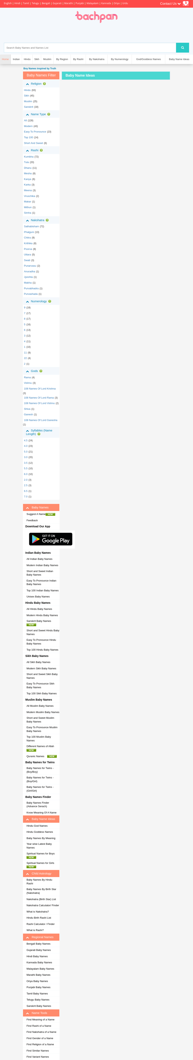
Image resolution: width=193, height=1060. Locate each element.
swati (27, 260)
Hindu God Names (37, 825)
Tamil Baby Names (37, 993)
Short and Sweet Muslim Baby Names (40, 719)
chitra (27, 237)
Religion (36, 83)
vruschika (29, 196)
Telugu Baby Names (38, 999)
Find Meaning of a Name (40, 1019)
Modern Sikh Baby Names (41, 668)
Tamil (26, 3)
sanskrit (28, 106)
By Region (62, 59)
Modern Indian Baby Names (42, 565)
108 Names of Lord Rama (39, 397)
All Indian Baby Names (39, 558)
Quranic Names (42, 756)
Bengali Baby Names (38, 943)
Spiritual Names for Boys (42, 855)
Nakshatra (38, 220)
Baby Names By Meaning (41, 838)
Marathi (68, 3)
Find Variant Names (38, 1056)
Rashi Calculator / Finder (41, 924)
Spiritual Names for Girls (41, 865)
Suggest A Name (41, 514)
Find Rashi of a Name (39, 1025)
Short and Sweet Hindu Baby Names (43, 632)
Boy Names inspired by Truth (39, 68)
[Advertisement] (112, 33)
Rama (27, 377)
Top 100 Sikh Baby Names (42, 693)
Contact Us (170, 4)
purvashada (31, 293)
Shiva (27, 408)
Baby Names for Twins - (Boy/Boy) (40, 770)
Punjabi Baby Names (38, 987)
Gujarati (57, 3)
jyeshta (28, 276)
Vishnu (28, 382)
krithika (28, 243)
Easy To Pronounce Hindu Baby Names (41, 641)
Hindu (27, 59)
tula (26, 162)
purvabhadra (31, 288)
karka (27, 184)
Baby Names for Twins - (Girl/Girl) (40, 788)
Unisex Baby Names (38, 596)
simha (27, 212)
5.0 (26, 451)
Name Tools (36, 1013)
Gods (35, 371)
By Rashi (78, 59)
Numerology (39, 301)
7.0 (26, 496)
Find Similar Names (38, 1050)
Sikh (36, 59)
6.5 (26, 491)
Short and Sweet (33, 143)
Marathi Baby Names (38, 974)
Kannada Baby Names (39, 962)
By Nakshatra (96, 59)
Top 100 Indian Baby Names (43, 590)
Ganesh (28, 414)
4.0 (26, 445)
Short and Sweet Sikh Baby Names (42, 676)
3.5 (26, 462)
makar (27, 201)
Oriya (117, 3)
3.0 (26, 457)
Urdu (125, 3)
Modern (28, 126)
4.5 (26, 440)
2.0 (26, 479)
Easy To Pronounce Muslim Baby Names (42, 729)
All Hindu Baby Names (39, 608)
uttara (27, 254)
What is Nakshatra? (38, 911)
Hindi (17, 3)
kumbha (28, 156)
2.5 (26, 485)
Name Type (39, 114)
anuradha (29, 271)
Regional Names (39, 937)
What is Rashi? (35, 930)
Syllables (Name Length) (39, 432)
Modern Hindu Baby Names (42, 615)
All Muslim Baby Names (40, 705)
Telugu (35, 3)
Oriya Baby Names (37, 981)
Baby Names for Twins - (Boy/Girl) (40, 779)
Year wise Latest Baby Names (39, 845)
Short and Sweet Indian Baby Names (40, 573)
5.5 (26, 468)
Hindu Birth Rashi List (39, 917)
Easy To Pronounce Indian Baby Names (41, 582)
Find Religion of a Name (40, 1044)
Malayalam (92, 3)
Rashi (35, 150)
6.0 (26, 474)
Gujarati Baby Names (39, 950)
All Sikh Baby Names (38, 662)
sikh (26, 95)
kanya (27, 179)
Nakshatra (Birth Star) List (41, 899)
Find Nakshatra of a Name (41, 1031)
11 (25, 352)
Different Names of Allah (41, 748)
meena (28, 190)
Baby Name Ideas (179, 59)
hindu (27, 90)
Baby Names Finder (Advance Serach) (38, 804)
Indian (16, 59)
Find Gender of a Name (40, 1038)
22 (25, 358)
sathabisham (31, 226)
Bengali (46, 3)
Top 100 (28, 137)
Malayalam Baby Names (40, 968)
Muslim (47, 59)
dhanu (27, 167)
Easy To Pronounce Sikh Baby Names (40, 685)
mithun (28, 207)
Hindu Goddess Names (40, 831)
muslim (28, 101)
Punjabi (79, 3)
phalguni (29, 232)
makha (28, 282)
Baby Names (37, 507)
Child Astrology (38, 873)
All (25, 120)
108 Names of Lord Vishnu (39, 403)
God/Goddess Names (148, 59)
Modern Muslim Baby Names (43, 712)
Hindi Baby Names (37, 956)
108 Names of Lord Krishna (40, 388)
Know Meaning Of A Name (41, 812)
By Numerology (120, 59)
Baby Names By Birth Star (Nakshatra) (41, 891)
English (8, 3)
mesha (28, 173)
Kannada (106, 3)
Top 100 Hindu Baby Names (42, 649)
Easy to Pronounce (35, 131)
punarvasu (30, 265)
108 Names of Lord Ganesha (40, 420)
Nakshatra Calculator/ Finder (43, 905)
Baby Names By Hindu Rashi (39, 881)
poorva (28, 249)
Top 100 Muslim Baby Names (39, 738)
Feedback (32, 520)
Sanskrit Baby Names (40, 622)
